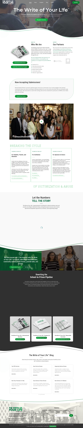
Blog (43, 416)
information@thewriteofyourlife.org (17, 420)
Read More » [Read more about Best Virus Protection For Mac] (14, 388)
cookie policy (46, 426)
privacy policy (40, 426)
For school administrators (18, 178)
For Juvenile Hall (45, 413)
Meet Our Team (33, 414)
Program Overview (41, 19)
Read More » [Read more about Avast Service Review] (35, 375)
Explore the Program (16, 267)
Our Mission (27, 267)
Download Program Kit (41, 337)
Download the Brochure (20, 62)
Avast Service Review (37, 366)
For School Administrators (47, 410)
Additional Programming (34, 413)
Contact (44, 417)
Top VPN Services (15, 366)
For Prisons (44, 412)
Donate (76, 2)
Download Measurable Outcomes (63, 339)
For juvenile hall (36, 175)
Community (44, 414)
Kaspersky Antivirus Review (60, 366)
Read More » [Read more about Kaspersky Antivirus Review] (57, 375)
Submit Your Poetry (21, 96)
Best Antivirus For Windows (60, 380)
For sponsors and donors (59, 175)
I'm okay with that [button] (53, 426)
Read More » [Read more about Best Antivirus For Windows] (57, 391)
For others (35, 177)
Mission (32, 410)
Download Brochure (20, 339)
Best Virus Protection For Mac (18, 380)
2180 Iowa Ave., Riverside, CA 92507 (18, 418)
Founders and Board (34, 417)
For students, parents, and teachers (20, 176)
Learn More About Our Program (20, 66)
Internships (32, 412)
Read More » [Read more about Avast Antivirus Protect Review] (35, 388)
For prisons (35, 173)
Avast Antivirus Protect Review (39, 380)
